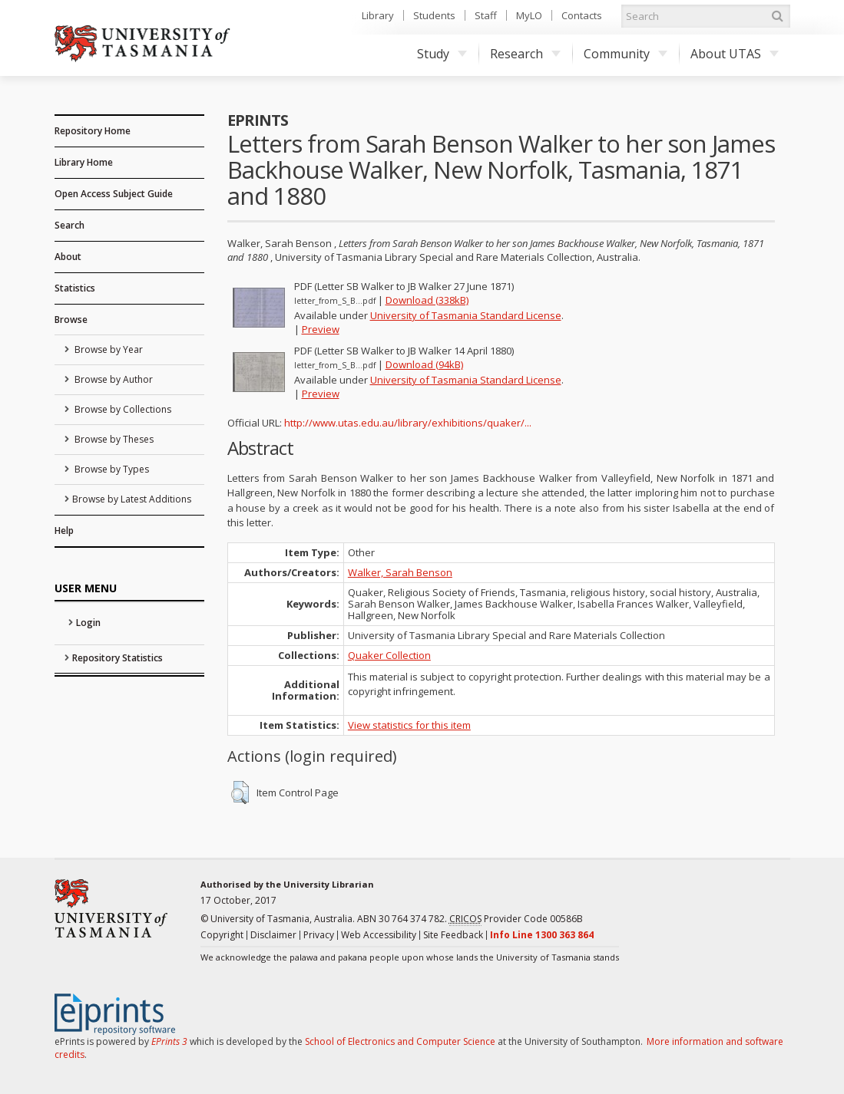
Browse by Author (112, 379)
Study (442, 53)
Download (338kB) (427, 300)
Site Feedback (453, 934)
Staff (486, 15)
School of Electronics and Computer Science (400, 1041)
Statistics (75, 288)
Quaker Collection (389, 655)
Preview (320, 329)
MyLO (529, 15)
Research (525, 53)
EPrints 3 (169, 1041)
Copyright (221, 934)
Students (434, 15)
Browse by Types (110, 469)
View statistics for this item (409, 725)
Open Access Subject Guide (114, 193)
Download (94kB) (424, 364)
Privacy (318, 934)
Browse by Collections (121, 409)
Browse (71, 319)
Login (88, 622)
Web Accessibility (378, 934)
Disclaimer (273, 934)
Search (69, 225)
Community (625, 53)
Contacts (581, 15)
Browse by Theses (113, 439)
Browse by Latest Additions (131, 499)
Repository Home (93, 130)
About (68, 256)
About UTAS (734, 53)
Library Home (84, 162)
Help (64, 530)
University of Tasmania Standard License (465, 315)
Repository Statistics (117, 657)
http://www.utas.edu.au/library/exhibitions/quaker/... (407, 423)
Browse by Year (107, 349)
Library (378, 15)
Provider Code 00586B (516, 919)
